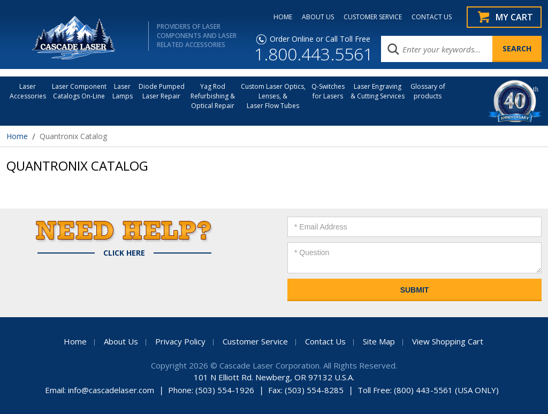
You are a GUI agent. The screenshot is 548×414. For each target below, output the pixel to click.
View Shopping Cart (447, 341)
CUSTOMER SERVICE (373, 17)
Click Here (124, 253)
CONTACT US (432, 17)
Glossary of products (427, 91)
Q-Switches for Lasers (328, 91)
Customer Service (255, 341)
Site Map (379, 341)
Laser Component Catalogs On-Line (79, 91)
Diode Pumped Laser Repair (162, 91)
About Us (121, 341)
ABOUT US (318, 17)
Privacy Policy (180, 341)
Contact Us (325, 341)
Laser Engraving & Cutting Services (378, 91)
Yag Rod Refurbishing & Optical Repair (213, 96)
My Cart (514, 17)
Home (17, 136)
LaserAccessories (28, 91)
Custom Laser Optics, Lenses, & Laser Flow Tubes (273, 96)
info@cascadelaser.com (111, 390)
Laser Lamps (122, 91)
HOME (282, 17)
